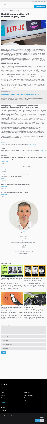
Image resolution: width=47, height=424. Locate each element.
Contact (32, 1)
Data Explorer (23, 3)
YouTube (3, 407)
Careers (3, 395)
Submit (3, 352)
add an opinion (33, 144)
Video (31, 242)
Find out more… (4, 101)
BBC (23, 247)
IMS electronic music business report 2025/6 (14, 192)
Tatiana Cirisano (4, 161)
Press (35, 1)
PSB (22, 242)
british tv (13, 242)
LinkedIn (3, 405)
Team (42, 1)
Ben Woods (3, 178)
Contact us (3, 398)
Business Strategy (23, 253)
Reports (17, 3)
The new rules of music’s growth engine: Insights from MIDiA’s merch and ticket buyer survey (23, 158)
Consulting (29, 3)
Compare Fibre (6, 44)
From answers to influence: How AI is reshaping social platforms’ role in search (11, 307)
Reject (42, 420)
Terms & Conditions (28, 395)
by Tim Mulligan (23, 231)
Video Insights (35, 3)
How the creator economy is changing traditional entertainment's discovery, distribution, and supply (21, 175)
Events (2, 390)
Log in (45, 1)
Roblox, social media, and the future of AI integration (35, 306)
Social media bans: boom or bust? (34, 278)
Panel (39, 1)
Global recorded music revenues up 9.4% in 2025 (15, 167)
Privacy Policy (27, 392)
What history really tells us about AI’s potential (15, 184)
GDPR (25, 398)
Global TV (18, 242)
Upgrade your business (40, 6)
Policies (25, 390)
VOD (34, 242)
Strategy (26, 242)
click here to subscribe (5, 142)
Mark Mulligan (4, 169)
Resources (41, 3)
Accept (37, 420)
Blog (45, 3)
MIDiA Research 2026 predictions (20, 94)
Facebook (3, 410)
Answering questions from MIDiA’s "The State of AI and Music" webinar (12, 279)
